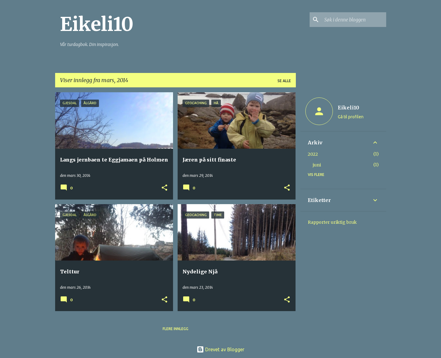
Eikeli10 (97, 24)
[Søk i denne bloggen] (354, 19)
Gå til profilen (351, 116)
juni (317, 165)
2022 (313, 154)
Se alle (284, 81)
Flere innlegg (175, 329)
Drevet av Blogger (220, 349)
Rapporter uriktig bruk (332, 222)
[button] (164, 188)
